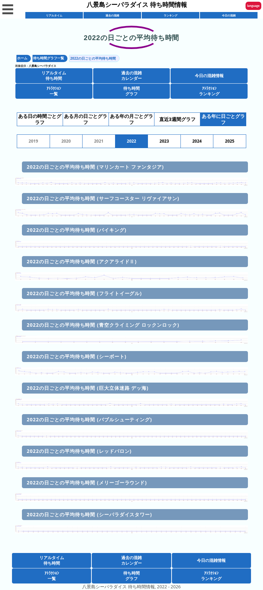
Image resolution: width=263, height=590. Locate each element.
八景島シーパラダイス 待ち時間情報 (137, 4)
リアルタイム (54, 15)
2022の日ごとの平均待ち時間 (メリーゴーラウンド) (87, 482)
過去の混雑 (112, 15)
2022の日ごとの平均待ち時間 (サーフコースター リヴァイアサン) (103, 198)
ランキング (170, 15)
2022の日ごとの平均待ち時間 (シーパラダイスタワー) (89, 514)
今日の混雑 (229, 15)
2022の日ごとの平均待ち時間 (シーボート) (76, 356)
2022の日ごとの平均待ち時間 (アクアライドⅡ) (82, 261)
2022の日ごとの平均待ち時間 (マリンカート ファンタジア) (95, 167)
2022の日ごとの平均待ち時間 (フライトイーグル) (84, 293)
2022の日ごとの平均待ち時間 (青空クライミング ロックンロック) (103, 325)
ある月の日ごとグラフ (85, 119)
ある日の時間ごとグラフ (39, 119)
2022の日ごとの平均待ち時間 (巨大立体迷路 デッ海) (88, 388)
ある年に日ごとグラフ (223, 119)
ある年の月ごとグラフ (131, 119)
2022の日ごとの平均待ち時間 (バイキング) (76, 230)
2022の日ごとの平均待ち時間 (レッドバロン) (79, 451)
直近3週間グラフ (177, 119)
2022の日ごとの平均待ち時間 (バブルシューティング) (89, 419)
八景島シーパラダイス (42, 66)
